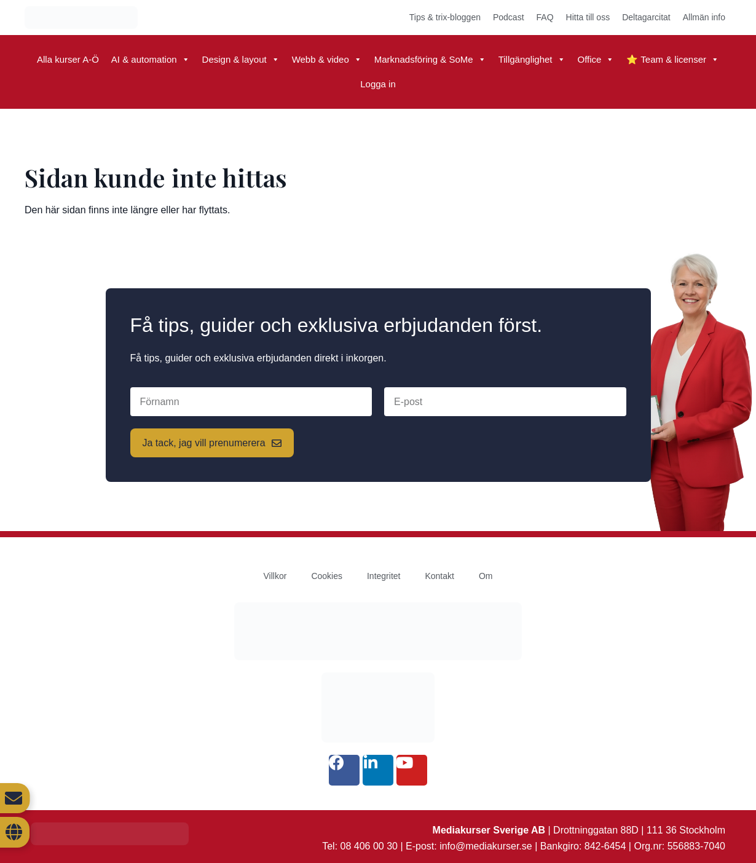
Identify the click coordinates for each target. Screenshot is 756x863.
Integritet (383, 576)
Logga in (378, 84)
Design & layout (241, 59)
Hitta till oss (588, 17)
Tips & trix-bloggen (445, 17)
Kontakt (439, 576)
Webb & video (327, 59)
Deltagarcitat (646, 17)
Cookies (326, 576)
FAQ (545, 17)
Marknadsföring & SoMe (430, 59)
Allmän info (704, 17)
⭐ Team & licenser (672, 59)
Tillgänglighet (531, 59)
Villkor (275, 576)
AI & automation (150, 59)
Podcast (508, 17)
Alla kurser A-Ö (68, 59)
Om (486, 576)
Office (596, 59)
